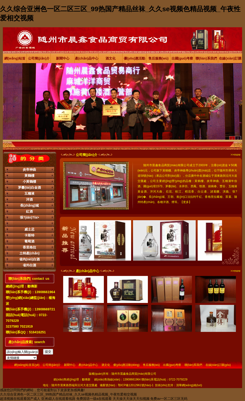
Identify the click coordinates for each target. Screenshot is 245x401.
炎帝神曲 (29, 169)
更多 (186, 202)
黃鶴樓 (29, 175)
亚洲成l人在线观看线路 (58, 399)
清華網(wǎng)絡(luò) (189, 385)
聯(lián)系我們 (206, 58)
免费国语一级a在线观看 (94, 399)
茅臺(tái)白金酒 (29, 187)
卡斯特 (29, 235)
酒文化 (111, 58)
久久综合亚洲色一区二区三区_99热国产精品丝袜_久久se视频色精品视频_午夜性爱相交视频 (68, 394)
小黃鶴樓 (29, 181)
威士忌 (29, 229)
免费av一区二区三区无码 (168, 399)
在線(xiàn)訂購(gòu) (230, 59)
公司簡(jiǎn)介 (39, 58)
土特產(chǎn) (29, 253)
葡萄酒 (29, 241)
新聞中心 (62, 58)
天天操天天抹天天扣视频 (131, 399)
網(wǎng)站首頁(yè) (14, 59)
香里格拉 (29, 247)
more (237, 154)
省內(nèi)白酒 (29, 259)
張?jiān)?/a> (29, 217)
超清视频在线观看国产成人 (20, 399)
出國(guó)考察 (182, 58)
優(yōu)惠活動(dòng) (134, 59)
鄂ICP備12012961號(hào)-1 (135, 385)
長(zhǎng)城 (29, 205)
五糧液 (29, 193)
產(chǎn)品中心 (86, 58)
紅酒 (29, 211)
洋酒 (29, 199)
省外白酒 (29, 265)
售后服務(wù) (158, 58)
